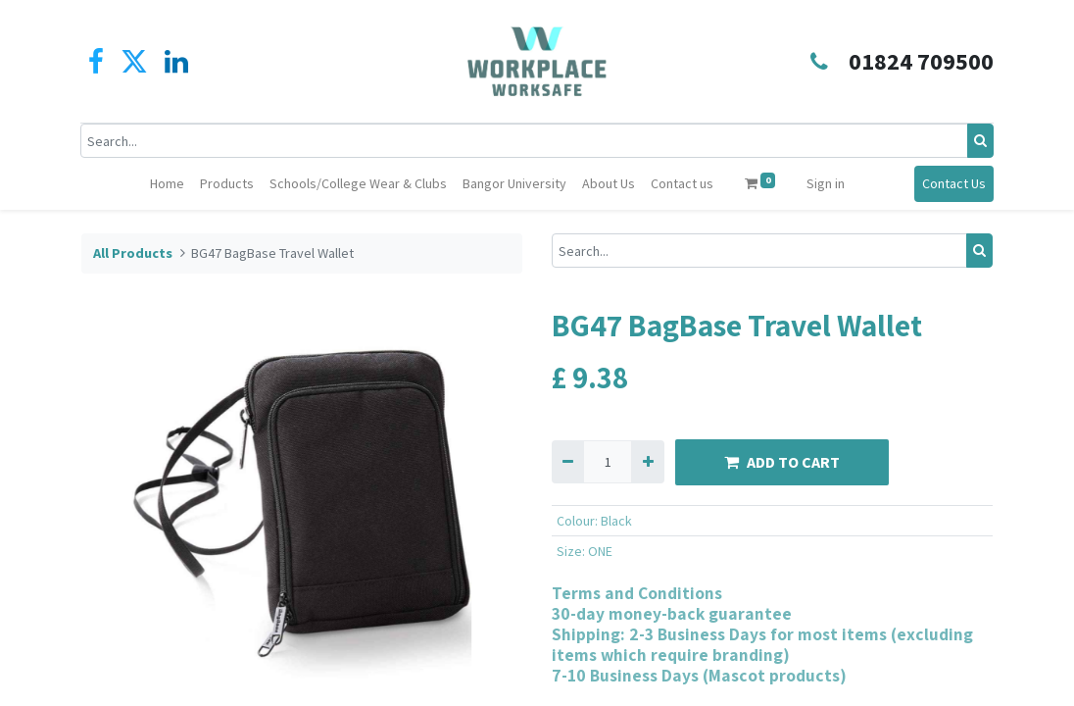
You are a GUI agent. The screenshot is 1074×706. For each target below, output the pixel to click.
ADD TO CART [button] (782, 462)
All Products (132, 253)
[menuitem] (167, 184)
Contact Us (953, 183)
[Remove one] (568, 461)
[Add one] (647, 461)
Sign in (825, 183)
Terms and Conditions (637, 592)
